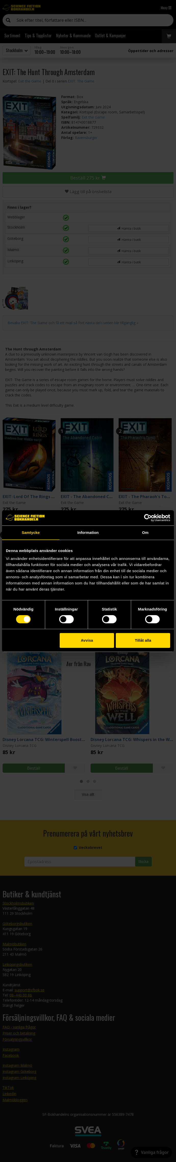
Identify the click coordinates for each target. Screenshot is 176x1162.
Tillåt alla (143, 640)
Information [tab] (88, 532)
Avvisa (87, 640)
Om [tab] (145, 532)
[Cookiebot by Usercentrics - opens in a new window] (147, 518)
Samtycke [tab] (31, 532)
